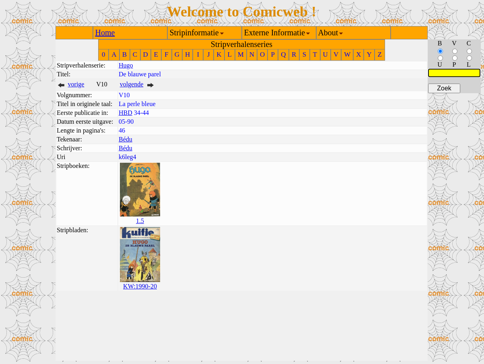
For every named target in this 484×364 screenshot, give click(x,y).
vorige (76, 84)
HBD (125, 112)
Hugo (126, 65)
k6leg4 (127, 156)
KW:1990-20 (140, 286)
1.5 (140, 220)
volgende (132, 84)
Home (105, 32)
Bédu (125, 139)
